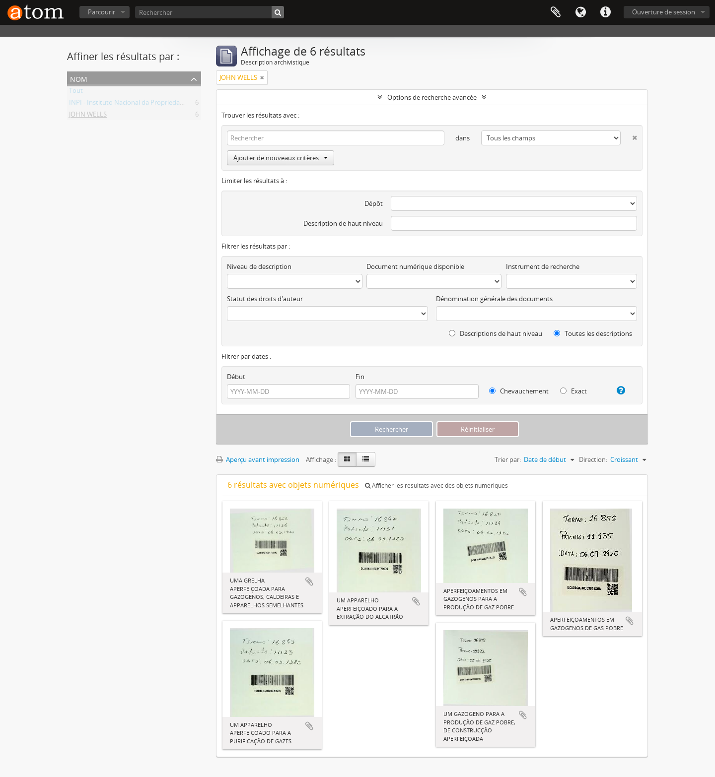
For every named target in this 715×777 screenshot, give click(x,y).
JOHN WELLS (88, 116)
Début (236, 376)
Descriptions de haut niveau (495, 333)
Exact (573, 391)
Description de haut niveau (343, 223)
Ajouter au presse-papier (309, 581)
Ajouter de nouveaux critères (280, 157)
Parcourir (101, 11)
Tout (76, 92)
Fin (360, 376)
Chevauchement (519, 391)
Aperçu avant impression (257, 459)
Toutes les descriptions (593, 333)
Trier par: (508, 459)
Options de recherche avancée (432, 97)
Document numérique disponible (415, 266)
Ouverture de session (663, 11)
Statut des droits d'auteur (265, 298)
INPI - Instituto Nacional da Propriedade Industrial (143, 104)
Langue (580, 12)
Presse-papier (555, 12)
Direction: (593, 459)
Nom (78, 78)
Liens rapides (605, 12)
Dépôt (373, 203)
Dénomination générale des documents (494, 298)
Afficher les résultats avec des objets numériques (436, 485)
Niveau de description (259, 266)
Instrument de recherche (542, 266)
